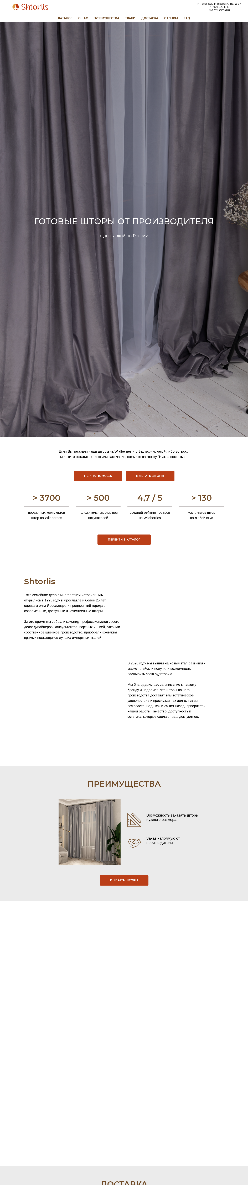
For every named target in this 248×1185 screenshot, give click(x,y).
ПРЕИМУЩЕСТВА (106, 18)
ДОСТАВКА (149, 18)
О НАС (83, 18)
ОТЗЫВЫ (171, 18)
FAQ (187, 18)
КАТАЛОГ (65, 18)
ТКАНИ (130, 18)
